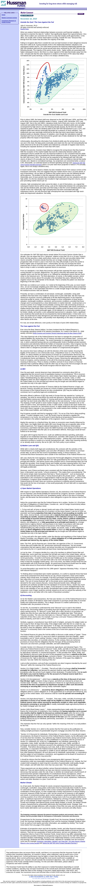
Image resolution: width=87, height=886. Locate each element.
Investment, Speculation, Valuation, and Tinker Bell (52, 841)
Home (3, 15)
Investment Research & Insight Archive (9, 21)
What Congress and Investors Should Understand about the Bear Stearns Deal (57, 333)
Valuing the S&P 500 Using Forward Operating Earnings (60, 843)
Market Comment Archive (9, 18)
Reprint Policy (24, 29)
